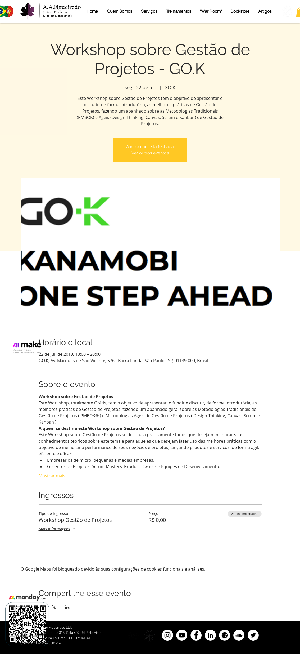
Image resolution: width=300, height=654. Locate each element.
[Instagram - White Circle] (167, 635)
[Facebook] (196, 635)
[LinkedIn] (210, 635)
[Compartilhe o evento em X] (54, 607)
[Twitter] (253, 635)
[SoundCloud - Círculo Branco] (238, 635)
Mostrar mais (52, 476)
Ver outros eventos (150, 152)
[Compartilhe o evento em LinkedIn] (67, 607)
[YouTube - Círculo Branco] (181, 635)
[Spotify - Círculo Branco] (224, 635)
